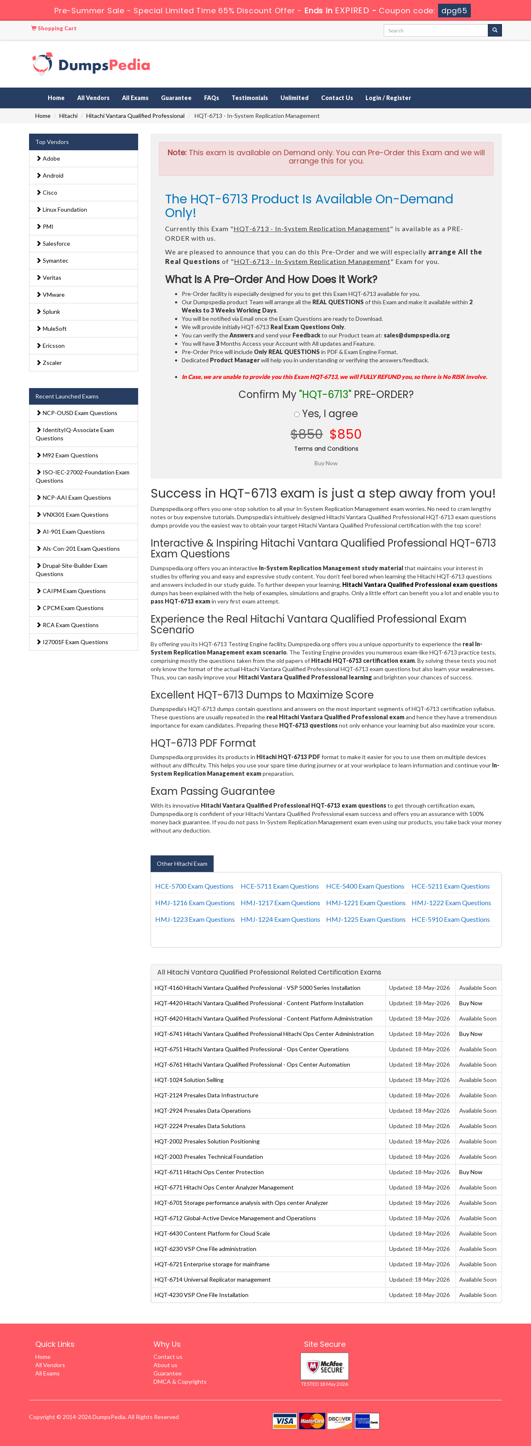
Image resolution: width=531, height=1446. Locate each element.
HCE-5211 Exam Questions (451, 886)
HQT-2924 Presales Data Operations (203, 1110)
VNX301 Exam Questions (72, 514)
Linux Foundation (61, 209)
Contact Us (337, 97)
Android (49, 175)
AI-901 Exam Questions (70, 531)
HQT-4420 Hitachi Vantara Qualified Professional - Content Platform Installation (259, 1002)
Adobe (48, 158)
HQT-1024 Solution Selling (189, 1079)
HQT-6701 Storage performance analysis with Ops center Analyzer (241, 1202)
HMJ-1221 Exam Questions (366, 902)
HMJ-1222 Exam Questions (451, 902)
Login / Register (388, 97)
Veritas (48, 277)
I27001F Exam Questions (72, 641)
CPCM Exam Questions (70, 607)
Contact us (168, 1356)
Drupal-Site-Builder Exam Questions (71, 569)
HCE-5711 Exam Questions (280, 886)
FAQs (211, 97)
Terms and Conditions (326, 449)
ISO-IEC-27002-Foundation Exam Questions (82, 476)
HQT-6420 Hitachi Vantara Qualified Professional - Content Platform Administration (264, 1018)
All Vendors (93, 97)
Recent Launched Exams (67, 396)
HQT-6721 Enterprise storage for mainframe (212, 1264)
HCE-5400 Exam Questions (365, 886)
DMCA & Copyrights (180, 1381)
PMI (45, 226)
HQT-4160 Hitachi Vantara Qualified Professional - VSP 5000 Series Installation (257, 987)
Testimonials (249, 97)
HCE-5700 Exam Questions (194, 886)
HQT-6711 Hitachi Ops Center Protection (209, 1171)
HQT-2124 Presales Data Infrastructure (206, 1095)
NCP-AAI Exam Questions (73, 497)
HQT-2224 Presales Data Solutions (200, 1125)
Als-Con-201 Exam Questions (78, 548)
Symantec (52, 260)
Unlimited (294, 97)
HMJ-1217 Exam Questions (280, 902)
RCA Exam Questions (67, 624)
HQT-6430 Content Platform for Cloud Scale (212, 1233)
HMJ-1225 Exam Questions (366, 919)
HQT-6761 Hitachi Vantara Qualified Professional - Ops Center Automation (252, 1064)
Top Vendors (52, 141)
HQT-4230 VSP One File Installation (201, 1294)
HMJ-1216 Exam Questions (195, 902)
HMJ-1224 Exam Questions (280, 919)
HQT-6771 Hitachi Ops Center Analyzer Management (224, 1187)
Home (56, 97)
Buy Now (470, 1002)
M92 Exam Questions (67, 455)
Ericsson (50, 345)
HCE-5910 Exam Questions (451, 919)
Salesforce (53, 243)
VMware (50, 294)
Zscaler (49, 362)
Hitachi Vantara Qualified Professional (135, 115)
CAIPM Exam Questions (71, 590)
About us (165, 1364)
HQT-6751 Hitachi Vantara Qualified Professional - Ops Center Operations (252, 1049)
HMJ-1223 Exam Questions (195, 919)
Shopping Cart (54, 28)
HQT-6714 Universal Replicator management (213, 1279)
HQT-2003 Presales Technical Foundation (209, 1156)
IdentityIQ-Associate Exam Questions (75, 434)
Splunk (48, 311)
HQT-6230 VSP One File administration (205, 1248)
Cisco (46, 192)
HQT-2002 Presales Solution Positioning (207, 1141)
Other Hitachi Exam (182, 863)
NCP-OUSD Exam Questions (76, 412)
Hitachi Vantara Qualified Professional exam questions (419, 584)
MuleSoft (51, 328)
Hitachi (68, 115)
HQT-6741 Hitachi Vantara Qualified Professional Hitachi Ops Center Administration (264, 1033)
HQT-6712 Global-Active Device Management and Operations (235, 1217)
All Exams (135, 97)
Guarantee (176, 97)
